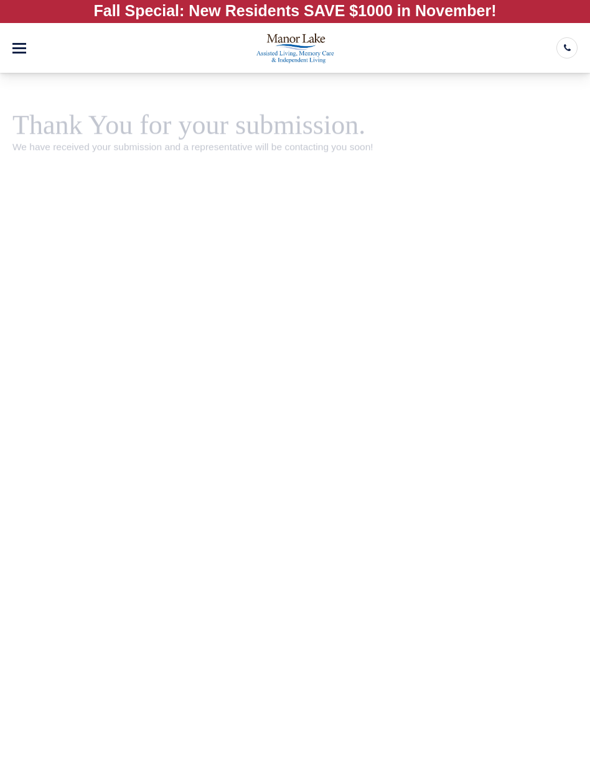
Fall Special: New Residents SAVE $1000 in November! (295, 10)
